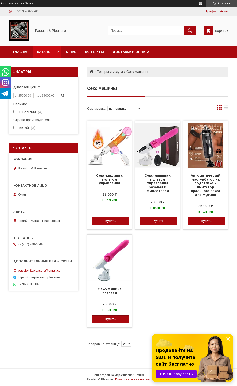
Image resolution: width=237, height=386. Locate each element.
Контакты (94, 52)
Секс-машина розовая (109, 291)
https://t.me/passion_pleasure (39, 277)
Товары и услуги (110, 72)
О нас (71, 52)
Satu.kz (140, 375)
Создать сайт (10, 3)
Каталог (44, 52)
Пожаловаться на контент (132, 379)
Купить (110, 221)
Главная (21, 52)
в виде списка (226, 108)
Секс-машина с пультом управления (109, 179)
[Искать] (190, 30)
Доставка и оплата (131, 52)
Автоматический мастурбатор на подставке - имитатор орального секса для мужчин (205, 185)
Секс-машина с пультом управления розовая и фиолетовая (157, 183)
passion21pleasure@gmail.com (40, 270)
